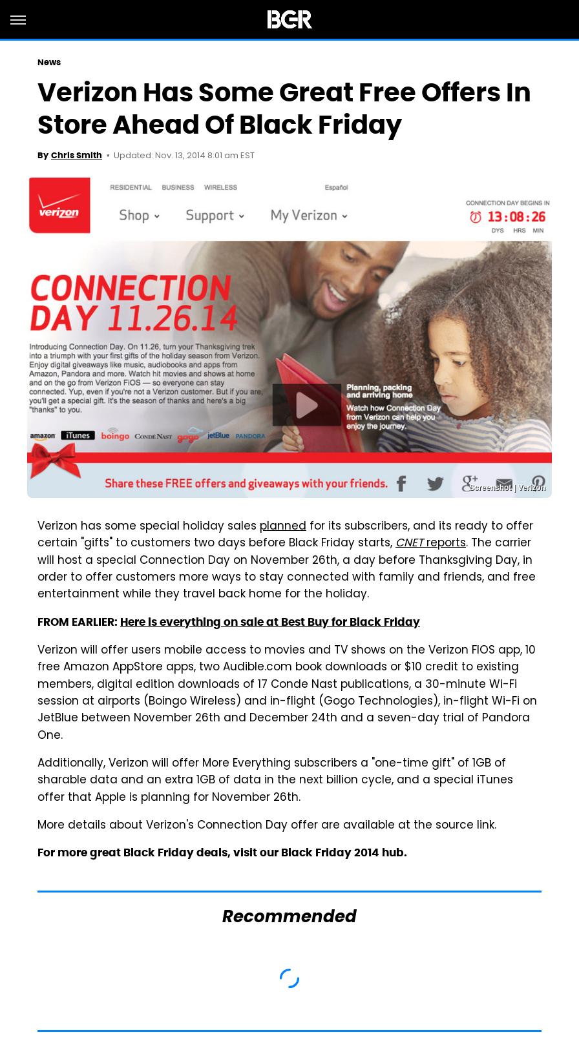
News (49, 62)
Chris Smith (76, 155)
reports (430, 544)
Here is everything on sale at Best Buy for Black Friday (270, 622)
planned (283, 527)
